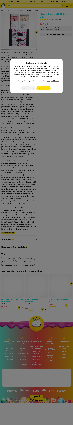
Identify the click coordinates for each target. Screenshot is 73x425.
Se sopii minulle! (43, 88)
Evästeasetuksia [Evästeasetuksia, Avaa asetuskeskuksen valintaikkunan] (28, 88)
